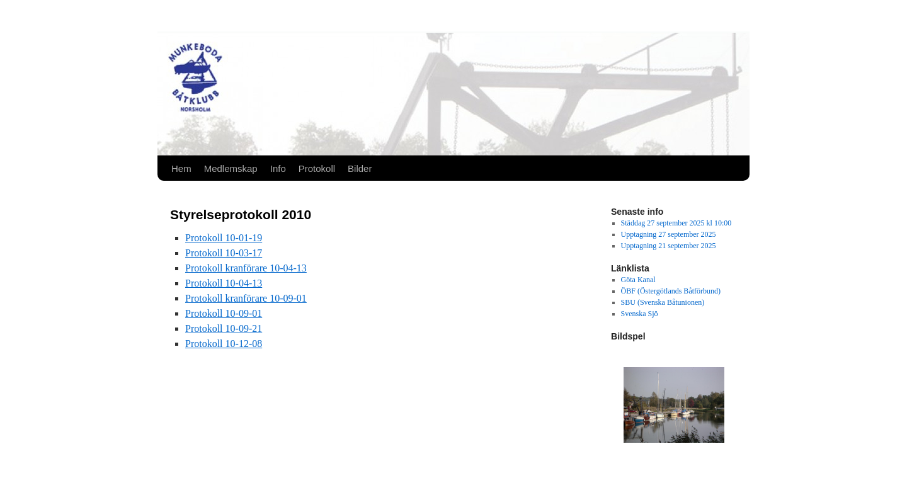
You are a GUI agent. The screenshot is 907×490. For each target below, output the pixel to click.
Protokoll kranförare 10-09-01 (246, 298)
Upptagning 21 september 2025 (668, 245)
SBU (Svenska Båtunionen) (663, 302)
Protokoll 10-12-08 (223, 343)
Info (278, 168)
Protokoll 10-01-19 (223, 237)
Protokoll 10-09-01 (223, 313)
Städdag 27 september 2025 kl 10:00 (676, 223)
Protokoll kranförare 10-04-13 (246, 268)
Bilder (360, 168)
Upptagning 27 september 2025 (668, 234)
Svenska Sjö (639, 313)
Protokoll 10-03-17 (223, 253)
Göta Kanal (638, 279)
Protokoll (317, 168)
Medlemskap (231, 168)
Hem (181, 168)
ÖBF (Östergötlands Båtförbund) (671, 291)
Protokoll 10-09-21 (223, 328)
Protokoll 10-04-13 (223, 283)
